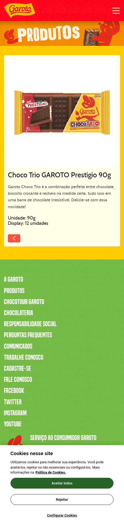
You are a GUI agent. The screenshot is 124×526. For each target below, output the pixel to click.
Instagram (15, 413)
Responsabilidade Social (30, 324)
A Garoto (13, 279)
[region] (62, 485)
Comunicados (18, 346)
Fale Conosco (18, 379)
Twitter (13, 402)
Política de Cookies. (50, 472)
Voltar (26, 241)
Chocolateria (18, 313)
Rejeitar (62, 499)
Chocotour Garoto (24, 302)
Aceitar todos (62, 483)
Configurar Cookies (62, 515)
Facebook (14, 390)
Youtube (13, 424)
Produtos (14, 291)
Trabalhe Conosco (23, 357)
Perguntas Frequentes (28, 335)
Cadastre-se (17, 368)
